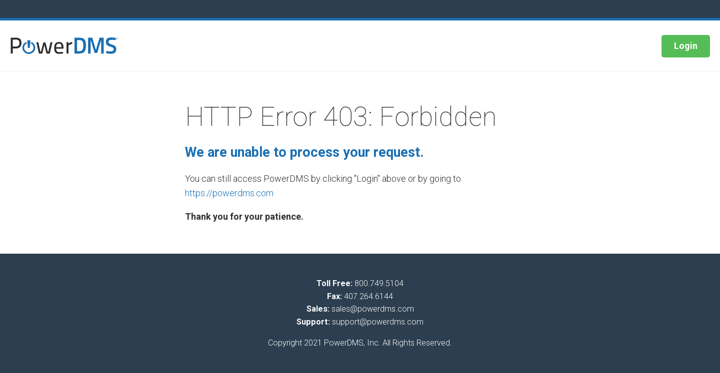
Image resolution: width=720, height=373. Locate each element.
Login (686, 45)
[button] (64, 45)
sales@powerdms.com (373, 309)
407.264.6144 (368, 296)
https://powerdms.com (229, 193)
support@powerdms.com (378, 322)
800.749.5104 (379, 283)
